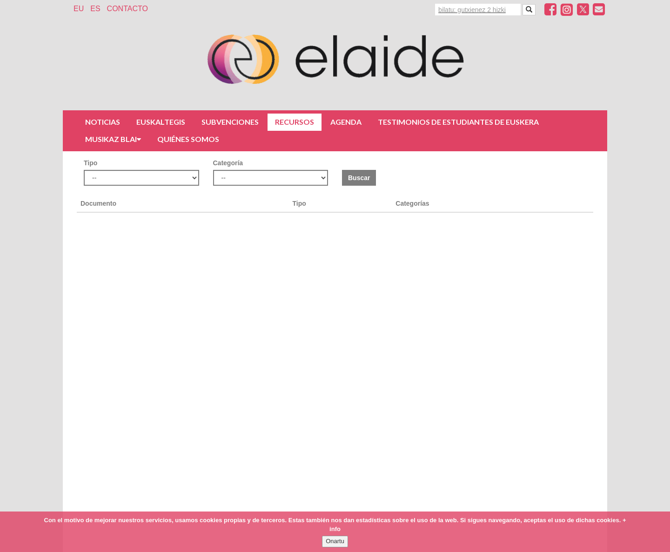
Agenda (346, 121)
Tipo (90, 163)
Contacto (127, 9)
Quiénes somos (188, 139)
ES (95, 9)
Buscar (359, 178)
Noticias (102, 121)
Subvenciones (230, 121)
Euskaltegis (160, 121)
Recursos (294, 121)
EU (79, 9)
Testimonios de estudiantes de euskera (458, 121)
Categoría (228, 163)
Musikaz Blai (113, 139)
